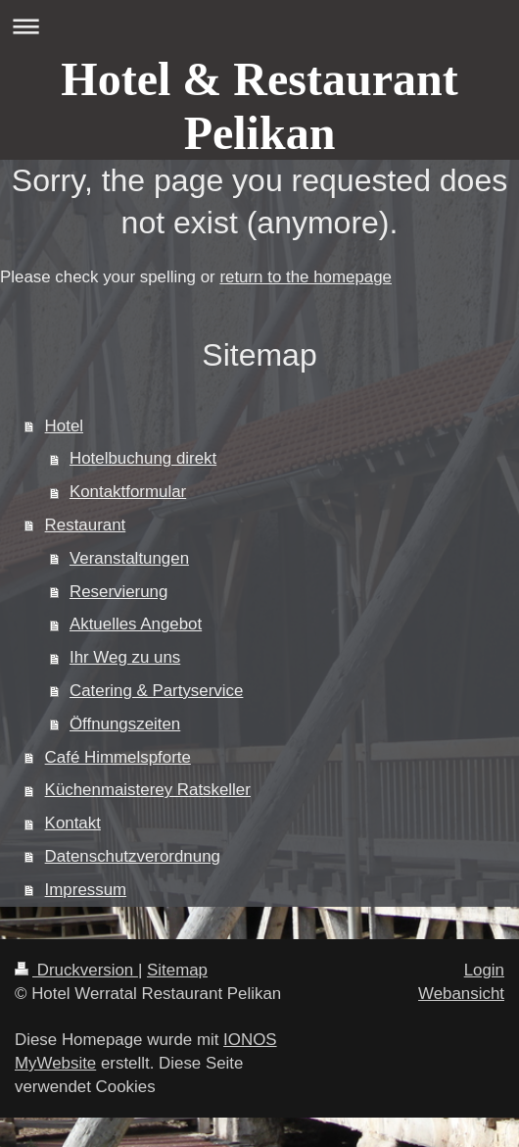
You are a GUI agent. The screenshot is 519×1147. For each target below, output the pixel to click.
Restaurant (85, 525)
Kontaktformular (128, 491)
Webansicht (461, 993)
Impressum (86, 889)
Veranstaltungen (129, 558)
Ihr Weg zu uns (125, 657)
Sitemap (177, 970)
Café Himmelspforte (118, 757)
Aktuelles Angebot (136, 624)
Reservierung (118, 591)
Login (484, 970)
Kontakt (73, 823)
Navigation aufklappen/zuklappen (259, 26)
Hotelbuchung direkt (143, 458)
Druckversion (76, 970)
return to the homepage (305, 277)
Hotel (64, 426)
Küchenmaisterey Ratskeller (148, 789)
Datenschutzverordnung (132, 856)
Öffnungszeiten (125, 724)
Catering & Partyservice (156, 690)
